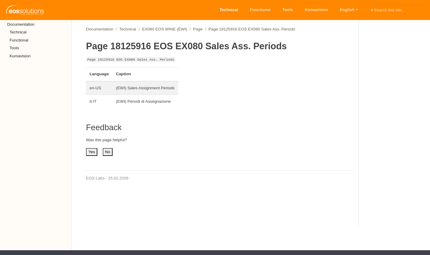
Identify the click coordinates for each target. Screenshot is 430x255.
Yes (91, 152)
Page (198, 29)
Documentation (99, 29)
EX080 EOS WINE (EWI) (164, 29)
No (107, 152)
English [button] (347, 9)
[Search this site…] (396, 10)
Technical (127, 29)
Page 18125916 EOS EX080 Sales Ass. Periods (251, 29)
